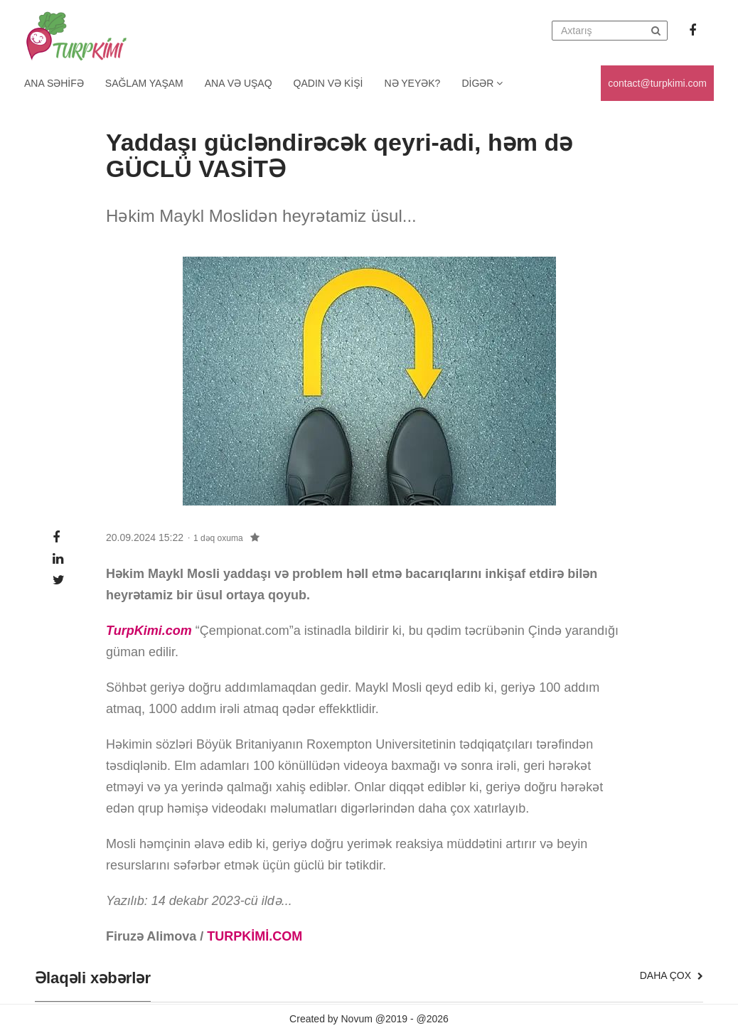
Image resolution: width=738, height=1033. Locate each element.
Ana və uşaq (238, 83)
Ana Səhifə (54, 83)
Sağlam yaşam (144, 83)
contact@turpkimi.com (657, 83)
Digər (482, 83)
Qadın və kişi (328, 83)
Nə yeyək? (413, 83)
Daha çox (671, 975)
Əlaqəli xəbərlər (93, 978)
